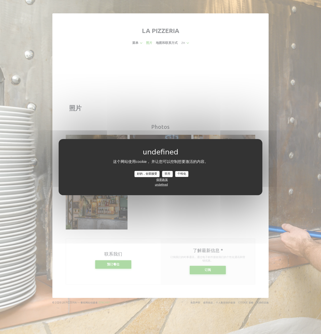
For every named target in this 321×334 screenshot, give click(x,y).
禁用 (167, 174)
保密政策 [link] (162, 180)
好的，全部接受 (147, 174)
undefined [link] (161, 185)
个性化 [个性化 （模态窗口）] (181, 174)
